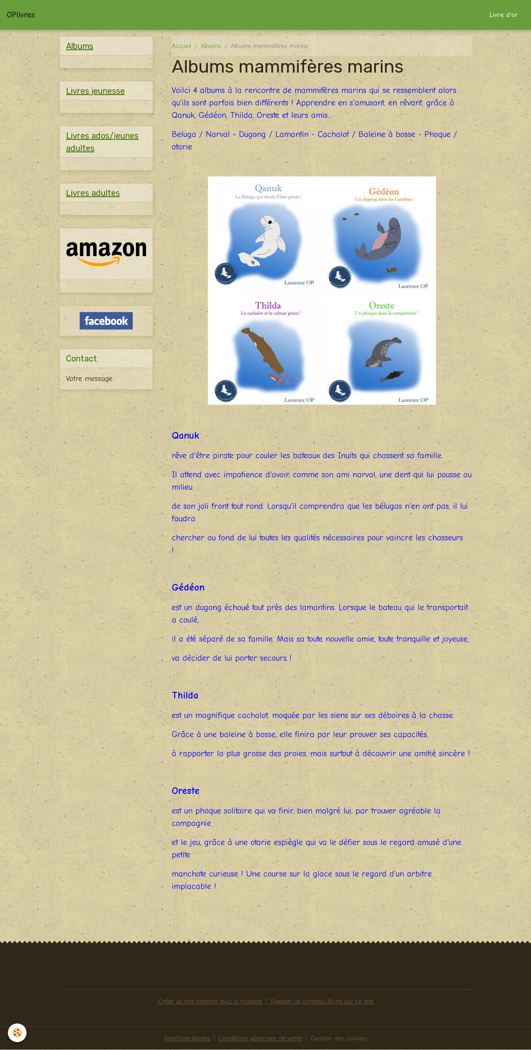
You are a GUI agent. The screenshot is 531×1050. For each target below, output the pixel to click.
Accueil (181, 46)
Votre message (89, 378)
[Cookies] (17, 1032)
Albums (211, 46)
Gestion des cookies (338, 1038)
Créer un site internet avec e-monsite (210, 1001)
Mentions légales (187, 1038)
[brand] (21, 15)
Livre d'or (504, 15)
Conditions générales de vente (260, 1038)
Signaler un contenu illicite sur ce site (321, 1001)
